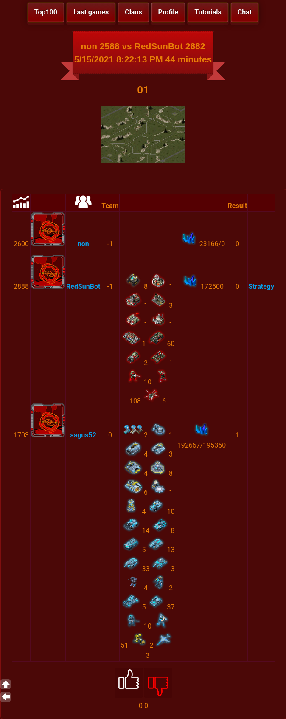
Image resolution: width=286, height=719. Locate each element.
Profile (168, 12)
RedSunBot (83, 286)
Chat (245, 12)
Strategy (261, 286)
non (83, 244)
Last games (91, 12)
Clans (133, 12)
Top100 (45, 12)
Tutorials (208, 12)
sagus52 (83, 435)
